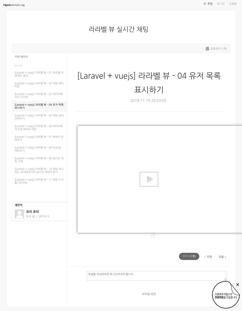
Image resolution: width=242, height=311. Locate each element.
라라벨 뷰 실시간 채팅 (120, 29)
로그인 (221, 3)
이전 (209, 256)
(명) (189, 256)
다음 (221, 256)
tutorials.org (14, 4)
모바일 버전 (149, 294)
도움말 (233, 3)
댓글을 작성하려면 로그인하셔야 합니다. (156, 275)
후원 (210, 3)
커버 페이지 (21, 57)
